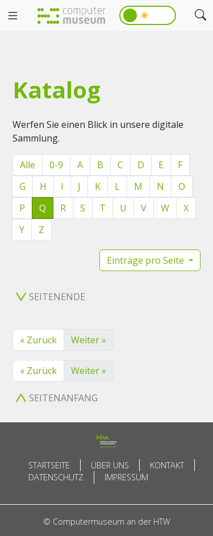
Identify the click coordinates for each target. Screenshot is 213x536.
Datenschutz (55, 477)
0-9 (56, 165)
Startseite (49, 465)
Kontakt (167, 465)
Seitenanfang (57, 398)
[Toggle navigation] (12, 16)
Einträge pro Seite (146, 260)
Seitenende (50, 296)
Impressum (126, 477)
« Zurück (38, 340)
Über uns (110, 465)
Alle (27, 165)
